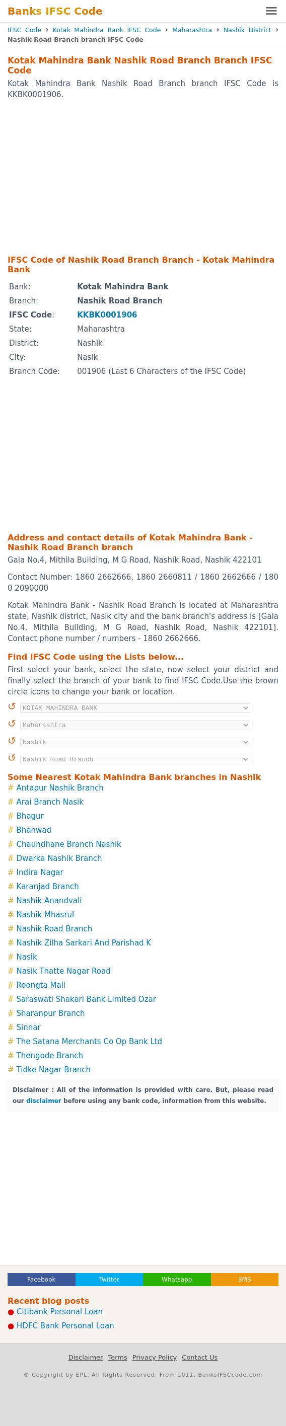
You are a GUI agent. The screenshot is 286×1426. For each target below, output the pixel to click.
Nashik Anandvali (49, 900)
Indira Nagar (40, 872)
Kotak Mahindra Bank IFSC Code (107, 30)
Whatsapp (177, 1279)
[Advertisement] (143, 176)
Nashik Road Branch (55, 928)
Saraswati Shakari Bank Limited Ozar (86, 999)
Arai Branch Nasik (50, 802)
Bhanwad (34, 830)
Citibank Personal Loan (60, 1311)
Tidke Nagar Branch (54, 1069)
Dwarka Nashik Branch (59, 858)
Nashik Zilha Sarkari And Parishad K (84, 942)
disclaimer (43, 1100)
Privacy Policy (154, 1357)
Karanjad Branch (48, 886)
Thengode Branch (50, 1055)
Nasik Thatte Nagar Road (64, 971)
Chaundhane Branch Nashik (69, 844)
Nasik (27, 957)
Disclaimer (85, 1357)
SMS (244, 1279)
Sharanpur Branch (51, 1013)
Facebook (41, 1279)
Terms (117, 1357)
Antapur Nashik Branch (60, 788)
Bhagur (30, 816)
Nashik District (247, 30)
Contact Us (200, 1357)
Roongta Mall (41, 985)
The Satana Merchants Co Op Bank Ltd (90, 1041)
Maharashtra (192, 30)
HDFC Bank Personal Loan (65, 1325)
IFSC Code (24, 30)
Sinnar (29, 1027)
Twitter (109, 1279)
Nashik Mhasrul (46, 914)
